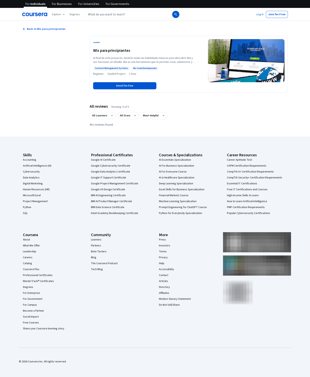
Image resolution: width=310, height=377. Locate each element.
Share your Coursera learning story (43, 329)
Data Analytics (31, 178)
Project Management (35, 201)
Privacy (163, 257)
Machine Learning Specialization (178, 201)
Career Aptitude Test (239, 160)
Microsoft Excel (32, 195)
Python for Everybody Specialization (180, 213)
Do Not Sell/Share (169, 305)
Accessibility (166, 269)
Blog (93, 257)
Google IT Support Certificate (108, 178)
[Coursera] (34, 14)
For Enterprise (31, 293)
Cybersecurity (31, 172)
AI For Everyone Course (173, 172)
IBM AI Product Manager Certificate (111, 201)
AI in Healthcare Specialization (176, 178)
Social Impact (31, 317)
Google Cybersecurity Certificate (110, 166)
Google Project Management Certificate (114, 184)
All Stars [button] (125, 116)
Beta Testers (99, 252)
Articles (163, 281)
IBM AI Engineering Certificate (108, 195)
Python (27, 207)
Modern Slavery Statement (175, 299)
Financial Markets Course (173, 195)
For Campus (30, 305)
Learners (96, 240)
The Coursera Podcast (104, 263)
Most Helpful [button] (151, 116)
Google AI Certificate (103, 160)
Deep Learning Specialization (176, 184)
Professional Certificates (38, 275)
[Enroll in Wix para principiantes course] (124, 85)
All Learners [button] (99, 116)
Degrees (28, 287)
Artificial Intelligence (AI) (37, 166)
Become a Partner (33, 311)
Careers (27, 257)
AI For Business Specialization (176, 166)
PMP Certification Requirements (246, 207)
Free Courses (31, 323)
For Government (32, 299)
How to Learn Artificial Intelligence (247, 201)
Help (161, 263)
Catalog (27, 263)
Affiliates (164, 293)
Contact (163, 275)
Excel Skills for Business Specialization (181, 189)
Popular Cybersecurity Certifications (248, 213)
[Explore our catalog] (58, 14)
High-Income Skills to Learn (243, 195)
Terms (163, 252)
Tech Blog (97, 269)
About (26, 240)
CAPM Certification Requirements (246, 166)
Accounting (29, 160)
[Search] (175, 14)
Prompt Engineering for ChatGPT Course (183, 207)
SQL (25, 213)
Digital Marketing (33, 184)
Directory (164, 287)
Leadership (29, 252)
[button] (74, 14)
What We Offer (31, 246)
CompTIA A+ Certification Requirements (250, 172)
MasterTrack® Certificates (38, 281)
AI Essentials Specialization (175, 160)
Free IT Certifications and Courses (247, 189)
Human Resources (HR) (36, 189)
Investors (164, 246)
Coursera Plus (31, 269)
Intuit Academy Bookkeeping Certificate (114, 213)
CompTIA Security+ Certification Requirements (254, 178)
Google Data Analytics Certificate (110, 172)
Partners (96, 246)
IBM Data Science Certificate (107, 207)
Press (162, 240)
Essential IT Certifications (242, 184)
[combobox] (125, 14)
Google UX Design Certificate (108, 189)
